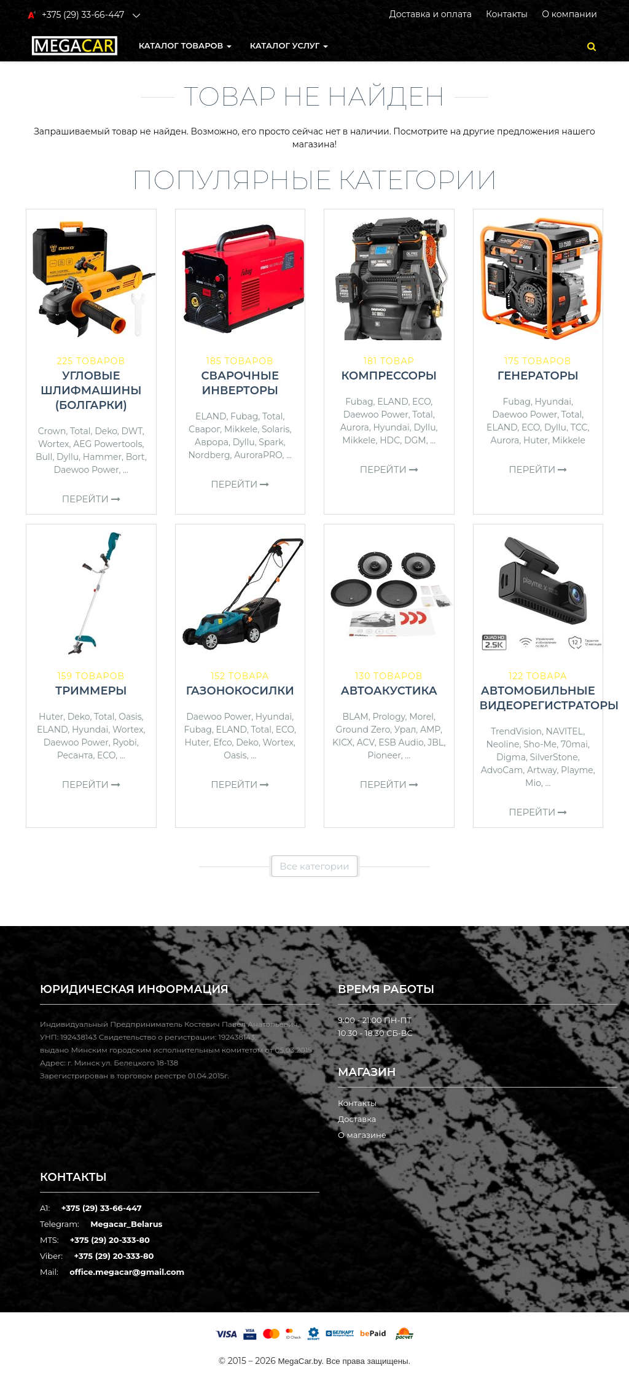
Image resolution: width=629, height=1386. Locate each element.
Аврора (212, 442)
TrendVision (516, 731)
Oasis (130, 716)
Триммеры (91, 691)
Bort (135, 456)
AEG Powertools (107, 444)
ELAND (210, 416)
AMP (430, 729)
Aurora (354, 427)
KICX (342, 742)
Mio (533, 782)
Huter (535, 440)
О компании (569, 14)
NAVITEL (565, 731)
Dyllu (68, 456)
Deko (106, 431)
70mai (574, 744)
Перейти (91, 499)
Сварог (204, 429)
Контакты (507, 14)
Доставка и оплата (430, 14)
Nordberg (209, 455)
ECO (421, 401)
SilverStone (554, 757)
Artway (542, 770)
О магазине (362, 1135)
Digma (511, 757)
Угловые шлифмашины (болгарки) (91, 390)
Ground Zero (363, 729)
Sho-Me (540, 744)
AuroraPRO (258, 455)
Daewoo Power (86, 469)
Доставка (357, 1119)
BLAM (356, 716)
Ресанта (75, 755)
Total (80, 431)
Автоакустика (389, 691)
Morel (421, 716)
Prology (388, 716)
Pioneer (383, 755)
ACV (366, 742)
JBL (435, 742)
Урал (405, 729)
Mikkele (240, 429)
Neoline (502, 744)
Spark (271, 442)
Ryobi (124, 742)
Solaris (276, 429)
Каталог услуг (289, 45)
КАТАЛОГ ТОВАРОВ (185, 45)
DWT (131, 431)
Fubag (244, 416)
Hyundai (391, 427)
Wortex (53, 444)
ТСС (579, 427)
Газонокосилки (240, 691)
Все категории (314, 866)
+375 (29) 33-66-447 (101, 1208)
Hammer (102, 456)
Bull (44, 456)
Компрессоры (389, 376)
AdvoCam (502, 770)
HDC (390, 440)
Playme (577, 770)
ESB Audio (400, 742)
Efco (222, 742)
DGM (415, 440)
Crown (52, 431)
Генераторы (538, 376)
